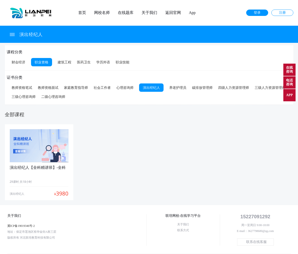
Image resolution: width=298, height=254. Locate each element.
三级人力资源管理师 (270, 87)
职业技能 (122, 62)
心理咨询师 (124, 87)
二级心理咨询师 (53, 96)
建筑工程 (64, 62)
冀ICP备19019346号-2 (21, 226)
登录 (257, 12)
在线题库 (125, 13)
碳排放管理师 (202, 87)
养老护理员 (177, 87)
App (192, 13)
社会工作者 (102, 87)
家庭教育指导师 (76, 87)
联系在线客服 (256, 242)
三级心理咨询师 (24, 96)
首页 (82, 13)
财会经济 (18, 62)
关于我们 (149, 13)
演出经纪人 (31, 34)
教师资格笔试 (22, 87)
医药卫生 (84, 62)
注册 (282, 12)
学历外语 (103, 62)
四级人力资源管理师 (233, 87)
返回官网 (173, 13)
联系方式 (183, 230)
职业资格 (41, 62)
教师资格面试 (48, 87)
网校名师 (102, 13)
